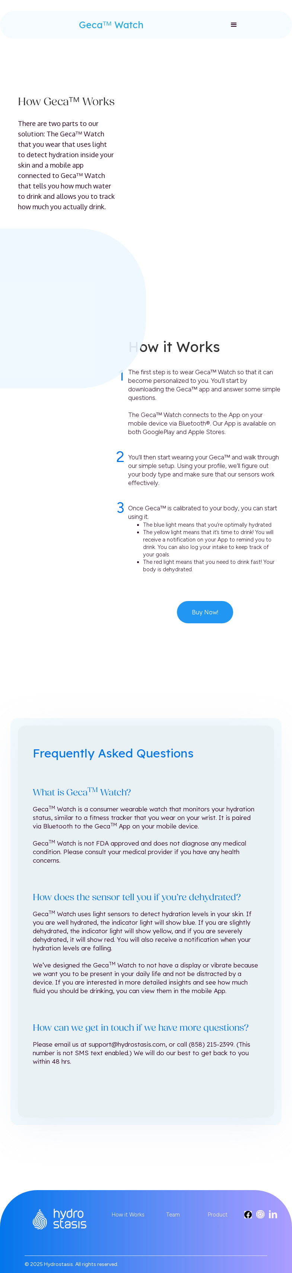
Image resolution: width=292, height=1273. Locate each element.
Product (218, 1215)
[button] (234, 25)
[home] (49, 21)
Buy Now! (205, 612)
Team (173, 1215)
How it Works (128, 1215)
